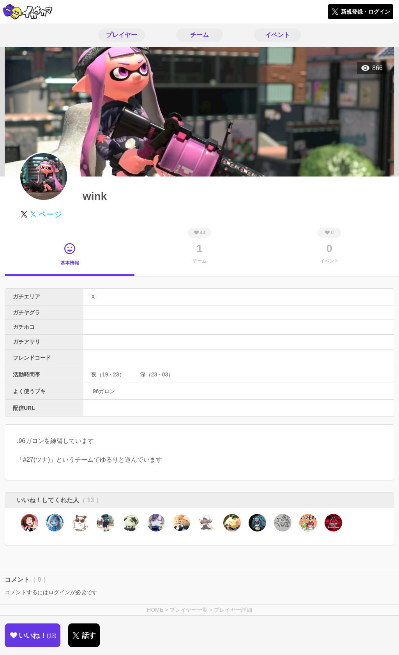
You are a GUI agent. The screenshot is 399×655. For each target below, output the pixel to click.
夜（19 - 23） (108, 374)
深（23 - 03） (157, 374)
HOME (155, 610)
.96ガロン (103, 391)
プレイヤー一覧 (188, 610)
